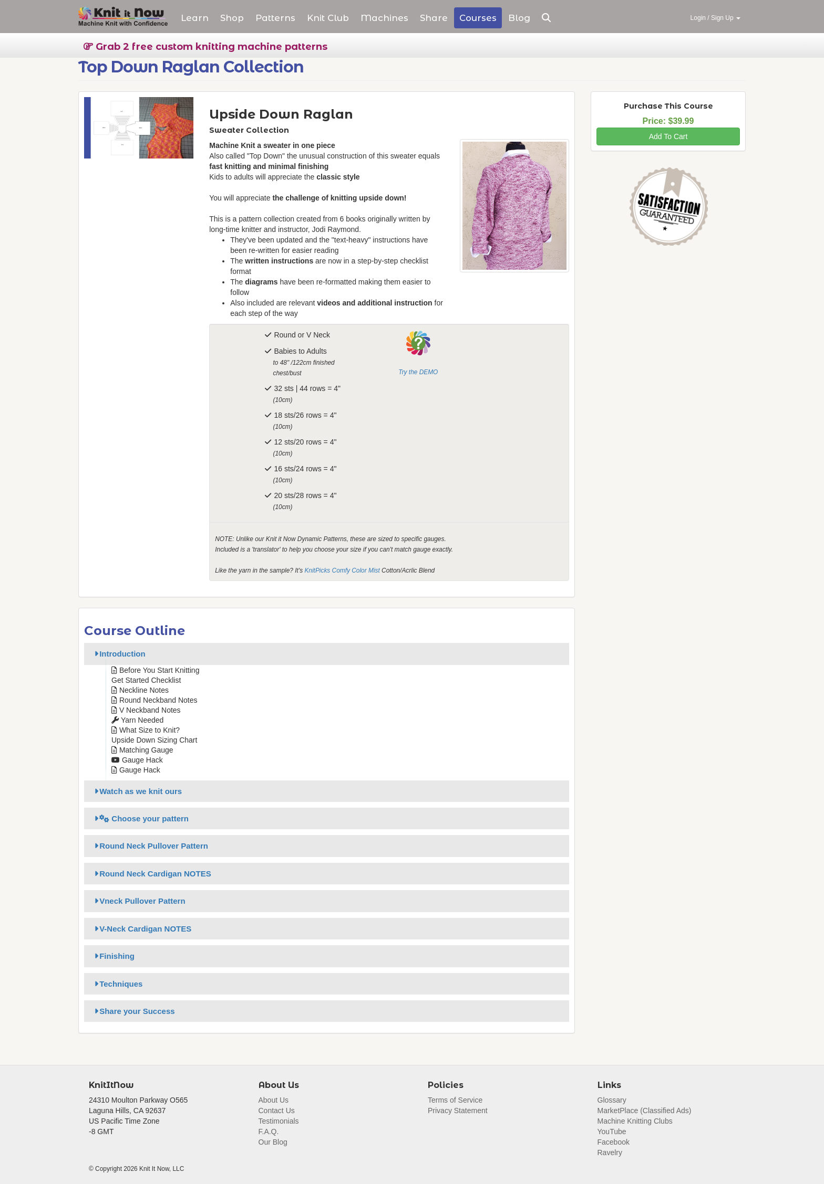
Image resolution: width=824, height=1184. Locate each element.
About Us (274, 1100)
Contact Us (277, 1110)
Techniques (116, 983)
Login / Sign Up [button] (715, 18)
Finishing (113, 956)
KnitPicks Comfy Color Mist (341, 570)
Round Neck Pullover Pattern (149, 845)
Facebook (614, 1142)
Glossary (612, 1100)
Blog (519, 18)
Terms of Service (455, 1100)
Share (434, 18)
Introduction (118, 653)
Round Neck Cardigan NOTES (151, 873)
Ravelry (610, 1152)
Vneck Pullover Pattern (138, 900)
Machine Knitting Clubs (635, 1121)
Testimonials (279, 1121)
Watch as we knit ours (136, 791)
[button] (546, 17)
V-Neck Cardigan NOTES (141, 928)
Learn (195, 18)
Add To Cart (668, 136)
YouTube (612, 1131)
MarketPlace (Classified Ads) (645, 1110)
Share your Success (133, 1011)
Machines (384, 18)
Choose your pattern (140, 818)
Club (328, 18)
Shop (232, 18)
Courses (478, 18)
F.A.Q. (269, 1131)
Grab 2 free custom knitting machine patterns (205, 46)
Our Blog (273, 1142)
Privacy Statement (458, 1110)
